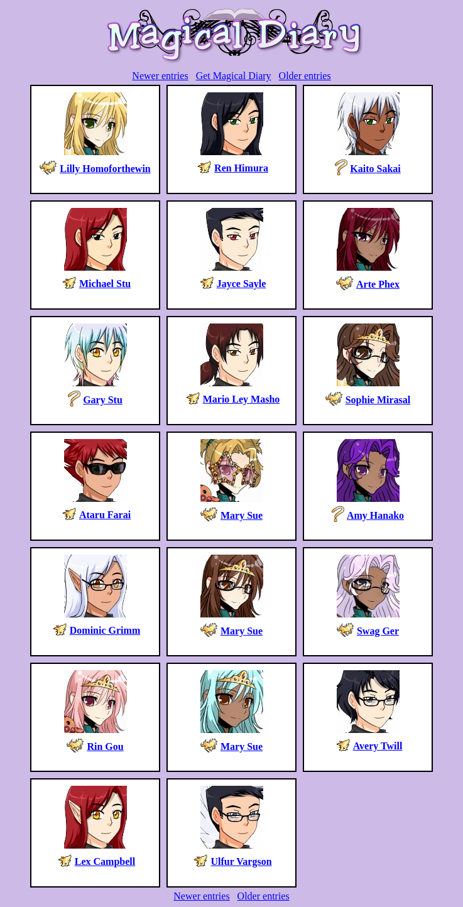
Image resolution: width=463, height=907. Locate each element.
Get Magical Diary (233, 75)
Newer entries (160, 75)
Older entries (305, 75)
